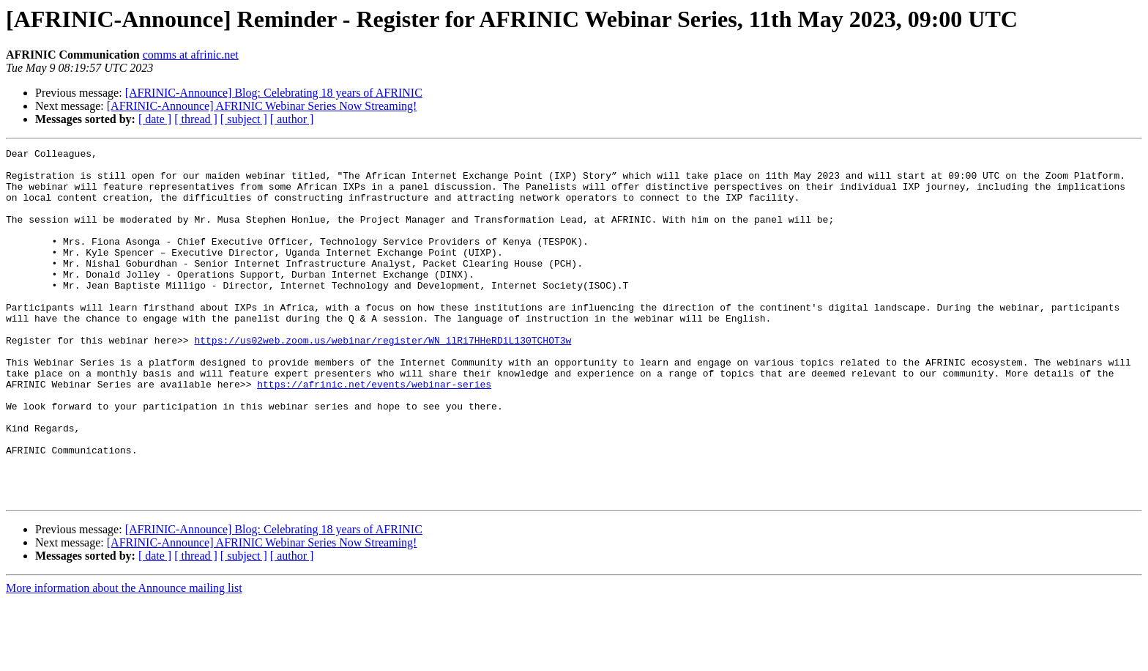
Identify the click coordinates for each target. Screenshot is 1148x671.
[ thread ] (195, 119)
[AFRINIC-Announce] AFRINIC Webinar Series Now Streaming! (262, 106)
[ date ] (154, 119)
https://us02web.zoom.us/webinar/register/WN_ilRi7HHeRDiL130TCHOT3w (382, 379)
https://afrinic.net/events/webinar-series (374, 432)
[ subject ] (243, 119)
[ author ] (292, 119)
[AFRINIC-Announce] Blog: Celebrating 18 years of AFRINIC (273, 92)
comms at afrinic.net (191, 54)
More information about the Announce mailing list (124, 658)
